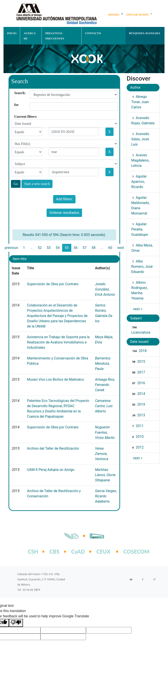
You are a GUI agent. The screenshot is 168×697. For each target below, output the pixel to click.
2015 (141, 361)
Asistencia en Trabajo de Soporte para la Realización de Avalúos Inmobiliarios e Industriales (58, 342)
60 (110, 248)
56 (76, 248)
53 (49, 248)
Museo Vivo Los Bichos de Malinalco (55, 379)
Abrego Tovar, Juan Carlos (140, 102)
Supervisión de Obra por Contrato (52, 284)
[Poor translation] (16, 623)
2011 (140, 426)
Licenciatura (140, 332)
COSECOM (131, 551)
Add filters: (64, 199)
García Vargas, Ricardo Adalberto (106, 496)
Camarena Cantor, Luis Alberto (104, 406)
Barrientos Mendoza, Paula (102, 363)
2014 (141, 394)
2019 (141, 404)
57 (84, 248)
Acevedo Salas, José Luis (140, 139)
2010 (140, 437)
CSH (33, 551)
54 (58, 248)
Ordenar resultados (64, 213)
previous (11, 248)
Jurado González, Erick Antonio (105, 289)
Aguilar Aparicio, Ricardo (139, 181)
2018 (143, 351)
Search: (16, 93)
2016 (141, 383)
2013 (141, 415)
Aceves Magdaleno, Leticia (140, 160)
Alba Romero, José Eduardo (142, 266)
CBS (54, 551)
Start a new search (37, 184)
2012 (140, 447)
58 (93, 248)
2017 (141, 372)
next (120, 248)
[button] (116, 14)
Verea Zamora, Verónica (101, 453)
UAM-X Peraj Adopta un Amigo (50, 470)
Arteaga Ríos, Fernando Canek (105, 384)
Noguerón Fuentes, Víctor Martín (105, 432)
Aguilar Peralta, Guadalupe (139, 229)
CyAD (78, 551)
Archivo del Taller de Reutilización (53, 448)
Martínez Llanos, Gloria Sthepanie (105, 475)
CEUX (103, 551)
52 (40, 248)
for (16, 105)
